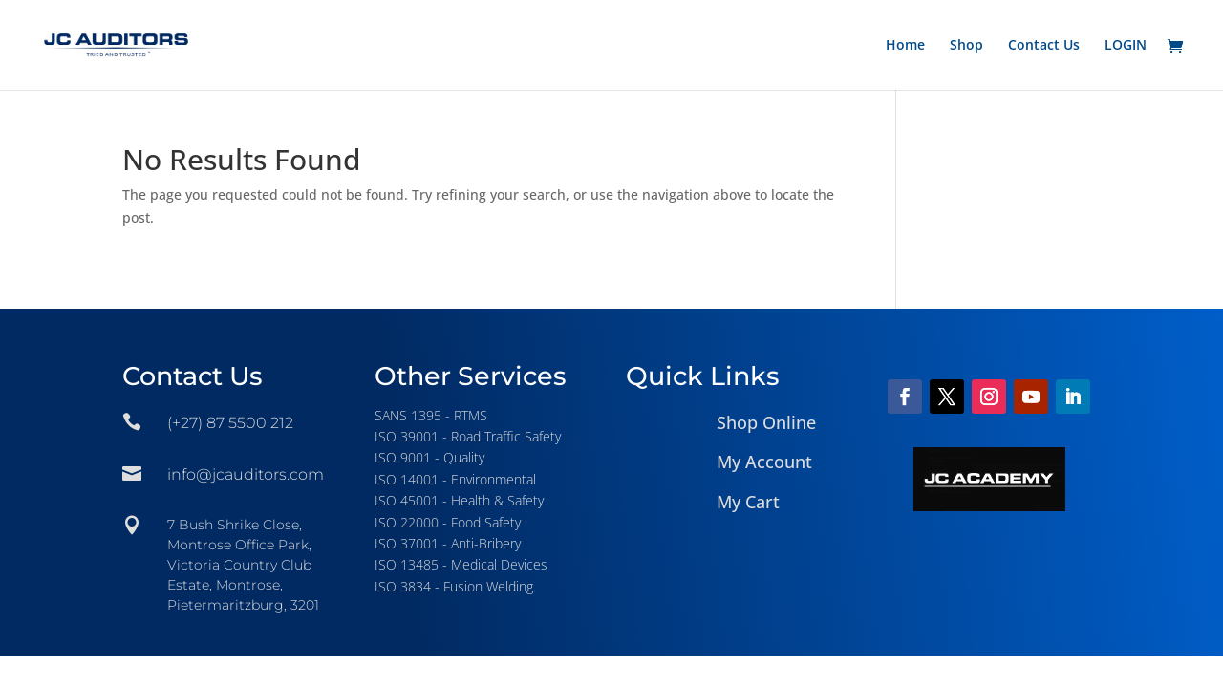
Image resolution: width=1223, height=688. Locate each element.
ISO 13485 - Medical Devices (461, 564)
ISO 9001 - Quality (429, 457)
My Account (764, 461)
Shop (966, 46)
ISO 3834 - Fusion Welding (454, 586)
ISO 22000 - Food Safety (448, 522)
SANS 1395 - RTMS (431, 415)
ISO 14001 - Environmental (455, 479)
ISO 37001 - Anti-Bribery (448, 543)
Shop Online (766, 422)
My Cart (748, 501)
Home (905, 46)
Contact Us (1044, 46)
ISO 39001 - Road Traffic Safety (468, 436)
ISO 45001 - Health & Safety (459, 500)
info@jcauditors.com (245, 474)
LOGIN (1126, 46)
